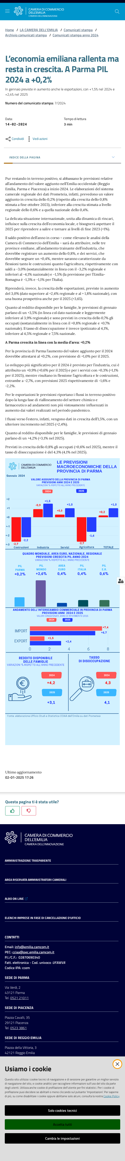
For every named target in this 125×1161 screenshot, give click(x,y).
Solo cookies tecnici (62, 1110)
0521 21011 (19, 997)
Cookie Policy (111, 1096)
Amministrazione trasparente (28, 860)
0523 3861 (18, 1027)
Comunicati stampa (78, 29)
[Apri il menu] (7, 11)
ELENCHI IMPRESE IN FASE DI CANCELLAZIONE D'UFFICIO (43, 918)
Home (9, 29)
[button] (117, 11)
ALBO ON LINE (16, 898)
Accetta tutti (62, 1124)
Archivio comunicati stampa (26, 35)
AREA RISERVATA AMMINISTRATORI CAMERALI (35, 879)
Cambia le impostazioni (62, 1138)
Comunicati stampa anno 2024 (75, 35)
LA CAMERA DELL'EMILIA (39, 29)
